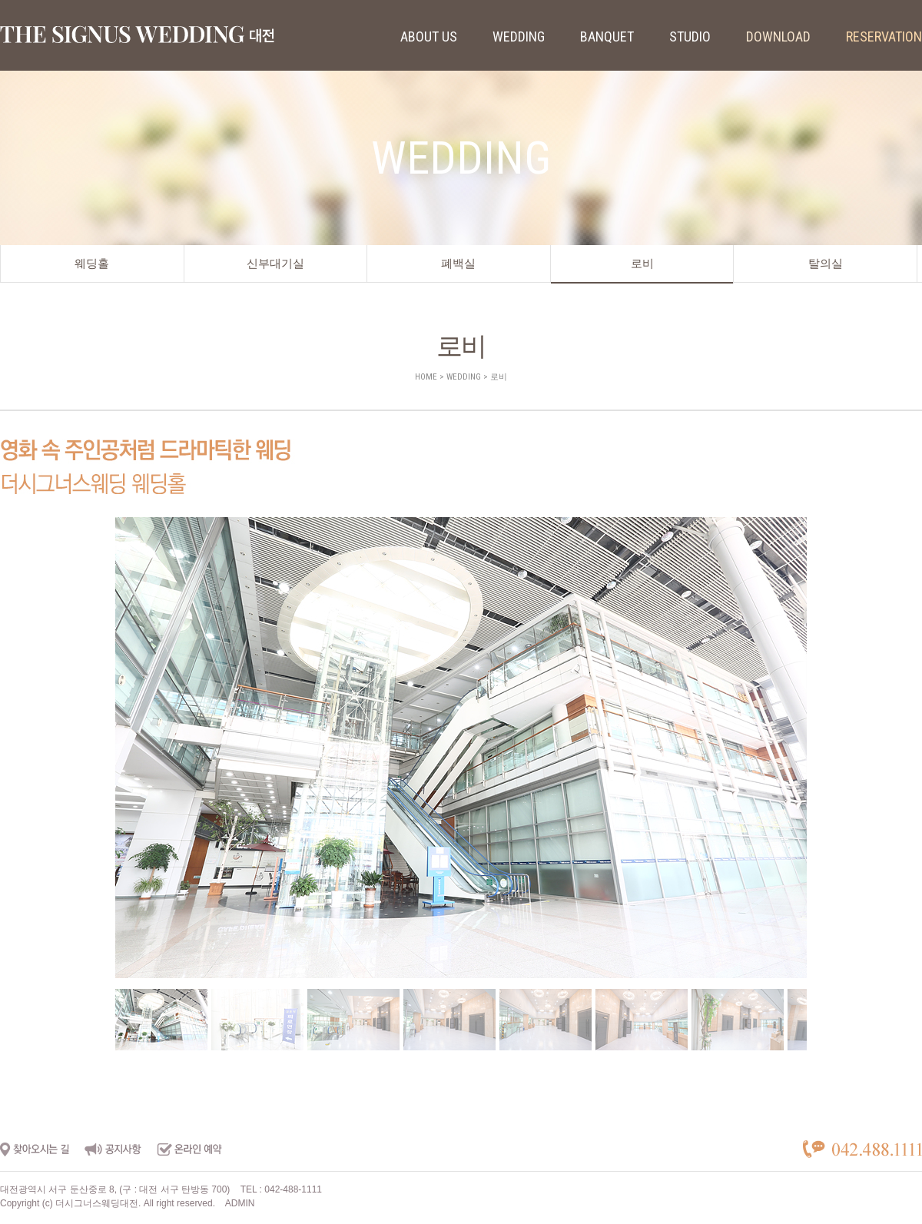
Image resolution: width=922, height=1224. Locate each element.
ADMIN (240, 1203)
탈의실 (825, 263)
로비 (642, 263)
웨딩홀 (92, 263)
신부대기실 (275, 263)
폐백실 (458, 263)
